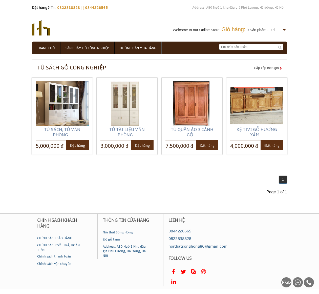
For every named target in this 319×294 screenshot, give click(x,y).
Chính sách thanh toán (54, 256)
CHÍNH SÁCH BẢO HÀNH (54, 238)
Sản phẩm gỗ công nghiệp (87, 48)
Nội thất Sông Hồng (118, 232)
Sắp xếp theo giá (266, 68)
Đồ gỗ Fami (111, 239)
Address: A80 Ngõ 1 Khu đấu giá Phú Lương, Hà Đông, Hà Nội (124, 251)
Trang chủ (46, 48)
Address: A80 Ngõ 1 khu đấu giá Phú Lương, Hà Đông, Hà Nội (238, 8)
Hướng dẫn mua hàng (138, 48)
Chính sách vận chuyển (54, 264)
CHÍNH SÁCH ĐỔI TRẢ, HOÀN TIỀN (58, 247)
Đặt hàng (77, 145)
